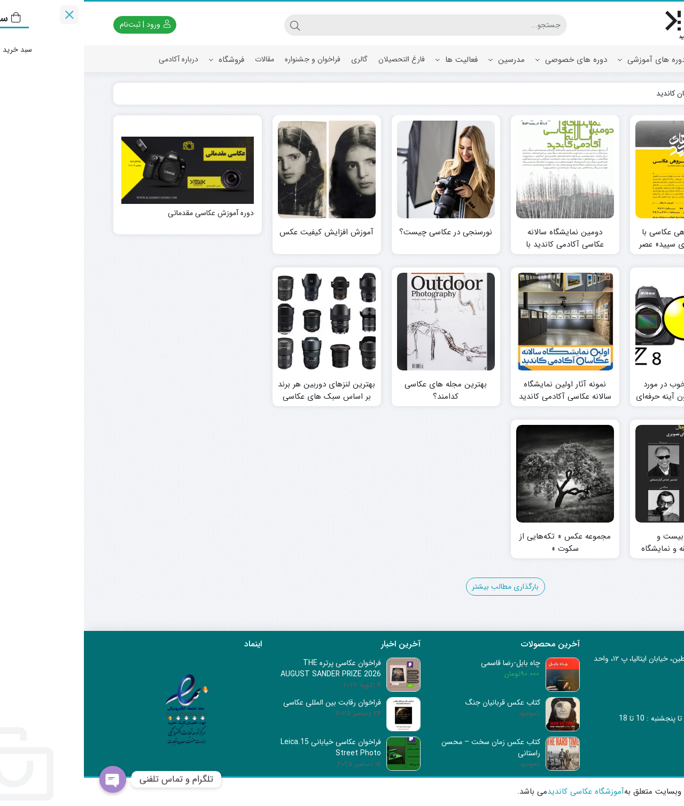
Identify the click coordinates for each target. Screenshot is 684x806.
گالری (275, 59)
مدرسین (423, 59)
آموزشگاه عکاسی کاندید (501, 792)
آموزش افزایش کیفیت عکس (243, 232)
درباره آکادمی (94, 59)
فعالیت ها (373, 59)
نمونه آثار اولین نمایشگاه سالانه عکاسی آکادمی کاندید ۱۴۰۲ (481, 396)
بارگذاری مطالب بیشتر (421, 586)
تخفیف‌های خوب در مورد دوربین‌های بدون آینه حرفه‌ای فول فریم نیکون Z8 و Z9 (600, 396)
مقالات (180, 59)
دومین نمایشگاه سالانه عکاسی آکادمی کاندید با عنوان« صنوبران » (481, 244)
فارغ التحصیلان (317, 59)
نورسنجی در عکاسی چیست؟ (361, 232)
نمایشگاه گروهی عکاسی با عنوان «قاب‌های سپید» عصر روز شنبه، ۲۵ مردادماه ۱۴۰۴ (600, 244)
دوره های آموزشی (568, 59)
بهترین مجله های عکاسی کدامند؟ (362, 390)
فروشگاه (142, 59)
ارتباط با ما (634, 86)
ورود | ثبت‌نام (61, 24)
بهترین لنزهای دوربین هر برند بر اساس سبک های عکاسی (242, 390)
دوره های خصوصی (487, 59)
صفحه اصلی (630, 59)
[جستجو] (352, 25)
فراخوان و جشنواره (228, 59)
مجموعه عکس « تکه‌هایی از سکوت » (481, 543)
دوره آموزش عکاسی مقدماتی (127, 213)
